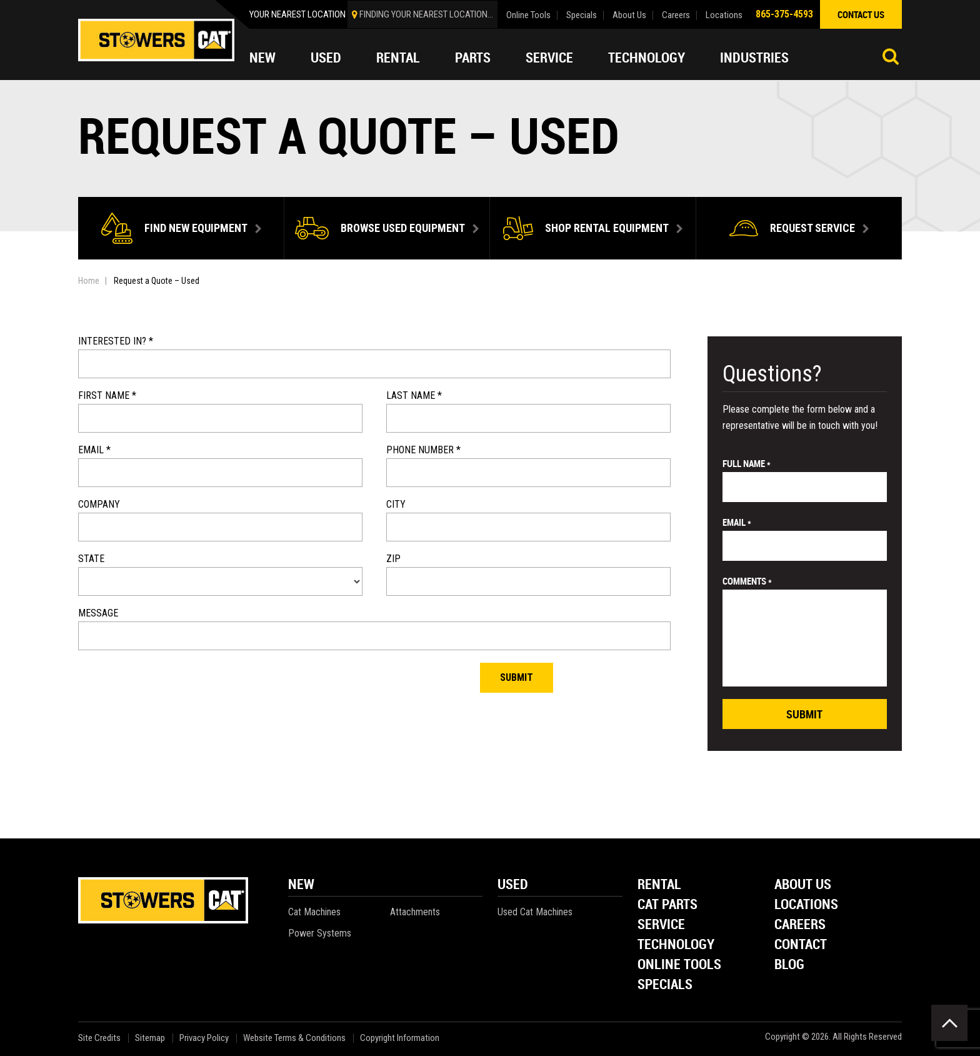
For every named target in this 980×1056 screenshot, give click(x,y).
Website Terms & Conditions (294, 1038)
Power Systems (319, 933)
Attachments (415, 912)
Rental (398, 57)
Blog (789, 965)
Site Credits (99, 1038)
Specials (581, 15)
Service (549, 57)
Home (88, 281)
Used (326, 57)
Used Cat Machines (535, 912)
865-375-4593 (784, 14)
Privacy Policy (204, 1038)
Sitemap (150, 1038)
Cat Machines (314, 912)
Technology (646, 57)
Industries (754, 57)
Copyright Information (399, 1038)
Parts (473, 57)
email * (736, 522)
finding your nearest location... (426, 14)
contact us (861, 14)
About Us (629, 15)
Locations (724, 15)
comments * (747, 581)
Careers (676, 15)
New (262, 57)
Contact (800, 945)
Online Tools (528, 15)
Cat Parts (668, 905)
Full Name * (746, 463)
